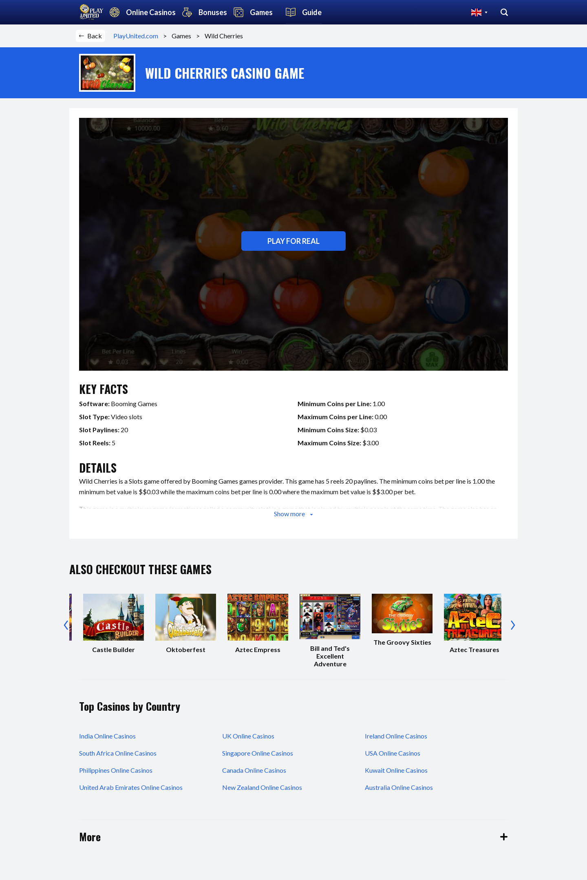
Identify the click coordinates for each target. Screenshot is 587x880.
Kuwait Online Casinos (396, 770)
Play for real (293, 241)
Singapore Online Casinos (257, 753)
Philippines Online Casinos (115, 770)
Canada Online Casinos (254, 770)
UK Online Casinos (248, 736)
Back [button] (90, 36)
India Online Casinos (107, 736)
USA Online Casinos (392, 753)
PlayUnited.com (138, 36)
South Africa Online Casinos (118, 753)
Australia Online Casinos (399, 787)
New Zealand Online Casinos (262, 787)
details (98, 467)
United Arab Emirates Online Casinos (131, 787)
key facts (103, 388)
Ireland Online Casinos (396, 736)
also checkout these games (140, 569)
